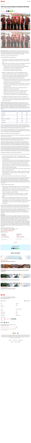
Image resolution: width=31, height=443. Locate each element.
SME (1, 303)
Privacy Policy (15, 340)
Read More (15, 242)
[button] (16, 327)
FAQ (16, 310)
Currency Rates (3, 313)
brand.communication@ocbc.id (8, 230)
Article (17, 313)
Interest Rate (2, 315)
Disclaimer (10, 340)
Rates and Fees (3, 312)
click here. (19, 337)
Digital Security (18, 315)
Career (17, 312)
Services (2, 310)
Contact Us (2, 320)
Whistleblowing (20, 340)
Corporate (17, 303)
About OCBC (2, 306)
